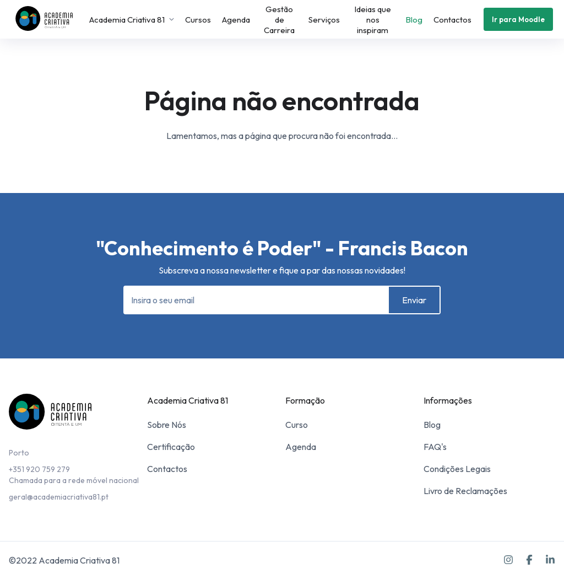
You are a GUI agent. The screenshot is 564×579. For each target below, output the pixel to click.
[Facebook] (529, 560)
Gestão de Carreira (279, 19)
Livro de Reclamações (465, 490)
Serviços (324, 19)
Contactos (452, 19)
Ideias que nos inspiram (372, 19)
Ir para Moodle (518, 19)
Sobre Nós (166, 424)
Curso (296, 424)
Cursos (198, 19)
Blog (413, 19)
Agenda (236, 19)
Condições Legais (457, 468)
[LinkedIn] (550, 560)
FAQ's (435, 446)
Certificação (171, 446)
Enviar (414, 299)
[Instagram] (508, 560)
